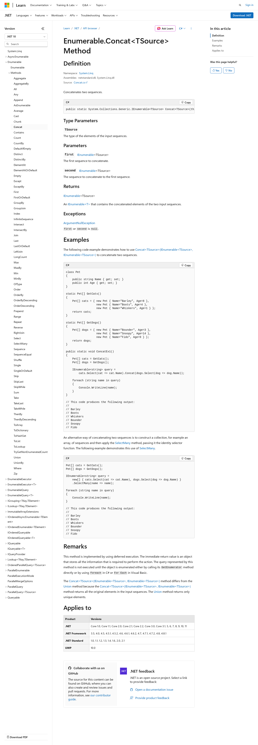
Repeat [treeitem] (18, 322)
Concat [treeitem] (18, 127)
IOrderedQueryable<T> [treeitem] (21, 538)
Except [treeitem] (17, 181)
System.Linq (86, 73)
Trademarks (158, 733)
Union (67, 586)
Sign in (249, 5)
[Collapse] (43, 28)
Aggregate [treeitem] (20, 78)
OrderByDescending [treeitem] (25, 300)
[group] (129, 109)
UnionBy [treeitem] (19, 462)
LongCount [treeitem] (20, 257)
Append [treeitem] (18, 100)
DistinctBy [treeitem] (20, 159)
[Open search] (240, 5)
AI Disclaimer (12, 733)
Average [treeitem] (18, 111)
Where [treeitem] (17, 468)
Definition (218, 35)
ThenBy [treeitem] (18, 414)
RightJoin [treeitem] (19, 332)
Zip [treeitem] (15, 473)
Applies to (218, 50)
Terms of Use (139, 733)
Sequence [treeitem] (19, 349)
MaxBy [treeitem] (18, 267)
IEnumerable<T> (79, 204)
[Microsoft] (7, 5)
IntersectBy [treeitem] (20, 230)
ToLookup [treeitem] (19, 446)
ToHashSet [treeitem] (20, 435)
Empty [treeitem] (17, 176)
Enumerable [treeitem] (17, 67)
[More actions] (191, 28)
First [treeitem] (16, 192)
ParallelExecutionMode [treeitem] (21, 576)
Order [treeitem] (17, 289)
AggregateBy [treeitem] (21, 83)
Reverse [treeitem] (18, 327)
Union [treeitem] (17, 457)
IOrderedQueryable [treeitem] (19, 532)
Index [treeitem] (17, 213)
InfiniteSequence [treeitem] (23, 219)
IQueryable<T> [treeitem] (17, 548)
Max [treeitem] (16, 262)
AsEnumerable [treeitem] (22, 105)
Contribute (68, 733)
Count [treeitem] (17, 137)
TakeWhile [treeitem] (19, 408)
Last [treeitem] (16, 241)
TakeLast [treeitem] (18, 403)
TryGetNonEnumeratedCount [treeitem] (31, 452)
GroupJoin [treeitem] (20, 208)
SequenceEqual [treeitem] (22, 354)
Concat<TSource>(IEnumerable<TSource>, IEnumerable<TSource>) (114, 581)
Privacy (83, 733)
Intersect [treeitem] (19, 224)
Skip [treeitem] (16, 376)
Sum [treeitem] (16, 392)
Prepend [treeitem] (18, 311)
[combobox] (26, 36)
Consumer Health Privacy (109, 733)
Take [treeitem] (16, 397)
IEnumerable (85, 155)
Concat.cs (79, 82)
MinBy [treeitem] (17, 278)
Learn (66, 28)
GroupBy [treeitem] (19, 202)
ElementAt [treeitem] (20, 165)
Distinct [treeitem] (18, 154)
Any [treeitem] (16, 94)
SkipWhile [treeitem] (19, 387)
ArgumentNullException (79, 223)
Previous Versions (34, 733)
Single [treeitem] (17, 365)
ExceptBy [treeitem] (19, 186)
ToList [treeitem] (17, 441)
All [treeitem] (15, 89)
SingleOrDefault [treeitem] (23, 370)
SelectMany (123, 443)
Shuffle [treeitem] (18, 360)
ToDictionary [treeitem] (21, 430)
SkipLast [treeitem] (18, 381)
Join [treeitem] (16, 235)
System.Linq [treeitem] (15, 51)
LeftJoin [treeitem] (18, 251)
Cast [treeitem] (16, 116)
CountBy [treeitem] (19, 143)
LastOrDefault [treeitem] (22, 246)
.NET (76, 28)
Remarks (217, 45)
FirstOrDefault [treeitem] (22, 197)
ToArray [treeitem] (18, 425)
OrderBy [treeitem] (18, 295)
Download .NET (242, 15)
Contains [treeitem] (19, 132)
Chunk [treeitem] (17, 121)
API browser (90, 28)
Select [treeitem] (17, 338)
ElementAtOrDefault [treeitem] (25, 170)
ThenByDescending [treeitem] (25, 419)
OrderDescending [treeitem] (24, 306)
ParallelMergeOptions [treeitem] (20, 581)
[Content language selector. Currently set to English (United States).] (22, 724)
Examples (217, 40)
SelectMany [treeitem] (20, 343)
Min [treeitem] (16, 273)
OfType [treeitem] (18, 284)
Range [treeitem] (17, 316)
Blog (51, 733)
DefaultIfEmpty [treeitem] (22, 148)
